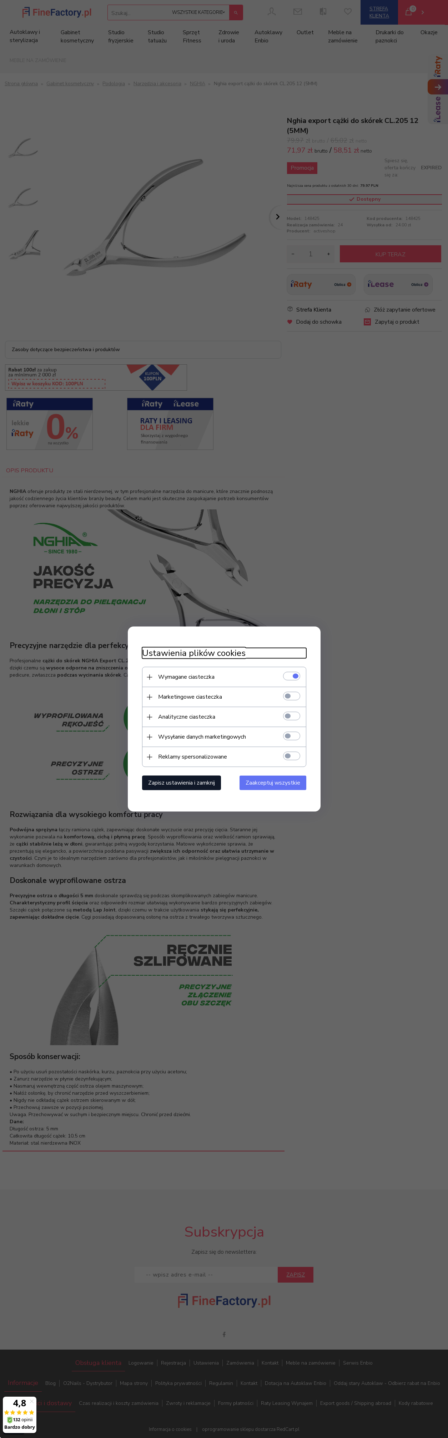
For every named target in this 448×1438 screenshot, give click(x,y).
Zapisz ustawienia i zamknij (181, 783)
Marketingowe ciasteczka (190, 697)
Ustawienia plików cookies (194, 653)
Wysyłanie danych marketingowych (202, 737)
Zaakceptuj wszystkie (273, 783)
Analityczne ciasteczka (186, 717)
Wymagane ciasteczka (186, 677)
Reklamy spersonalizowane (192, 757)
